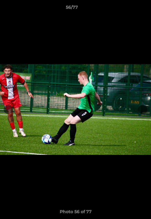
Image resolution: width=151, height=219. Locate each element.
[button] (129, 9)
